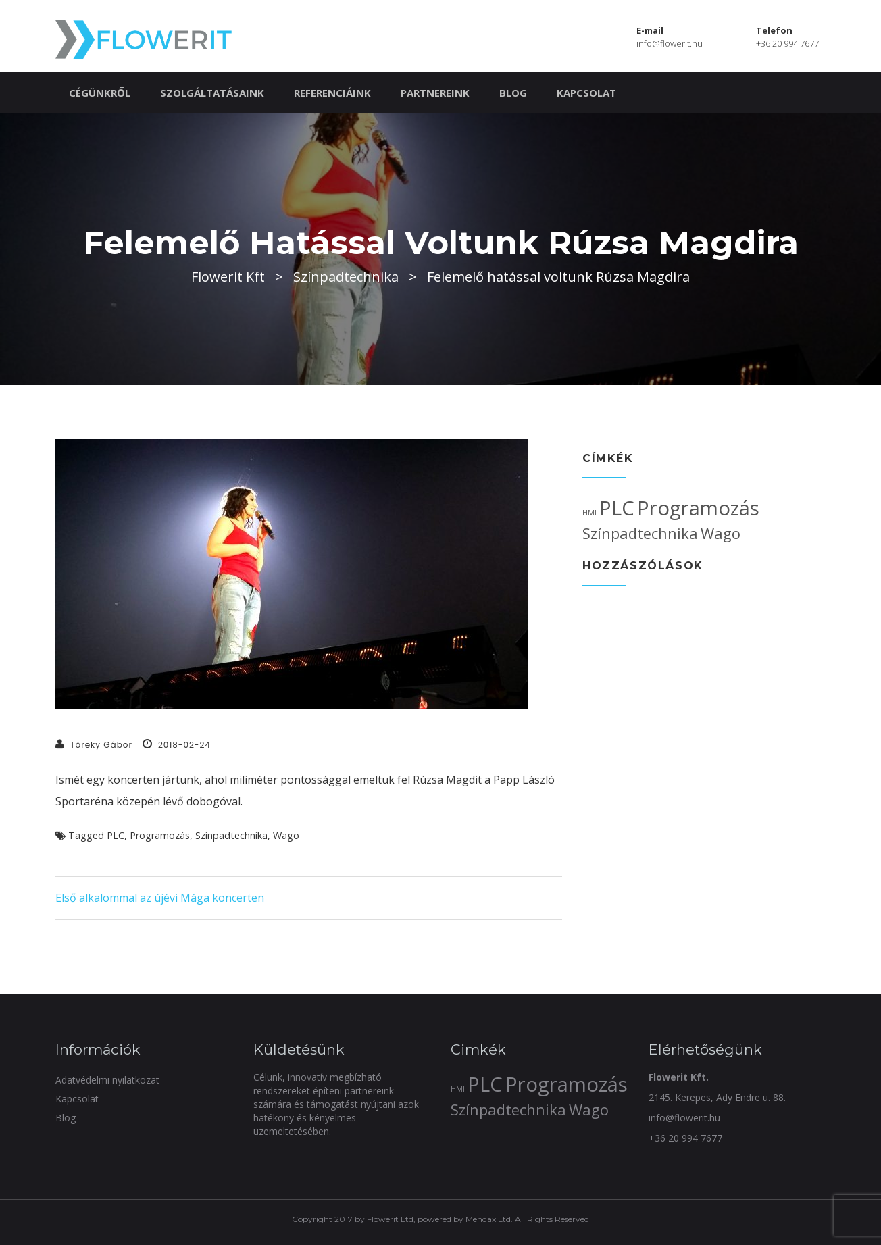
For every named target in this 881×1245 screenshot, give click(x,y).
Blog (513, 92)
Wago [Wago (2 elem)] (720, 533)
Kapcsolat (586, 92)
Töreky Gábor (101, 745)
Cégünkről (99, 92)
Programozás (160, 835)
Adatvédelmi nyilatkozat (107, 1079)
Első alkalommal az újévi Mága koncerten (159, 897)
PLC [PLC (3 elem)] (616, 508)
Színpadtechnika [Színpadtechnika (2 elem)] (640, 533)
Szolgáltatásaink (212, 92)
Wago (286, 835)
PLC (115, 835)
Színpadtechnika (231, 835)
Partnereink (435, 92)
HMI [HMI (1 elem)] (589, 512)
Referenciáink (332, 92)
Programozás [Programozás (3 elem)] (698, 508)
